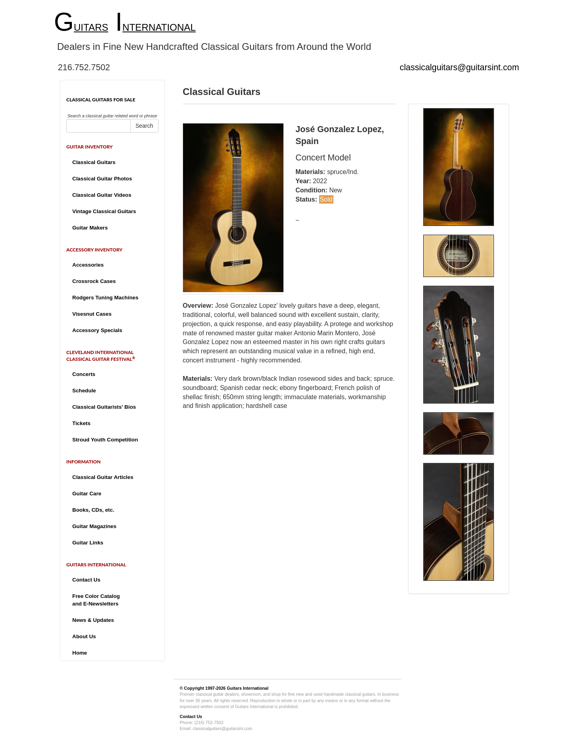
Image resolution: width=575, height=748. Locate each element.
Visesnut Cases (91, 314)
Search (144, 126)
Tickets (81, 423)
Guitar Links (87, 543)
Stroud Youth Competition (105, 440)
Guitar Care (86, 494)
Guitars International (247, 688)
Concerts (83, 374)
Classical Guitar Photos (102, 179)
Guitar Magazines (94, 526)
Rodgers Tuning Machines (105, 298)
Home (79, 653)
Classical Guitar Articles (102, 477)
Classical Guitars (93, 162)
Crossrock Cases (94, 281)
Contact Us (86, 580)
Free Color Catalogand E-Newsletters (96, 600)
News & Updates (93, 620)
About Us (84, 636)
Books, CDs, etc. (93, 510)
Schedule (84, 391)
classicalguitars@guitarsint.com (459, 67)
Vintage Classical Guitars (104, 211)
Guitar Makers (90, 228)
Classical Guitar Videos (101, 195)
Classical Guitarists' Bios (104, 407)
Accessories (88, 265)
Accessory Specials (97, 330)
